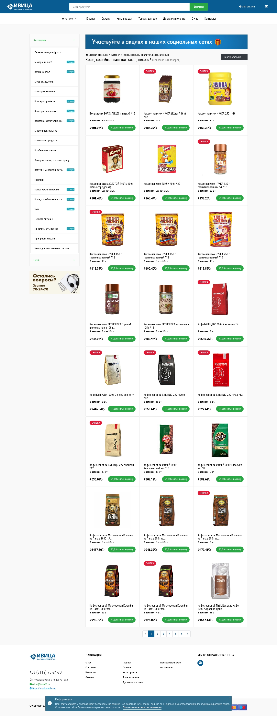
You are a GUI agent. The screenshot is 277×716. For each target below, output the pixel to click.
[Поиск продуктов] (129, 7)
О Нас (195, 18)
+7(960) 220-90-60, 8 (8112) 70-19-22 (48, 679)
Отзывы (89, 677)
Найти (199, 6)
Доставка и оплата (174, 18)
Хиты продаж (124, 18)
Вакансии (90, 672)
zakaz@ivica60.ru (39, 684)
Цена (54, 260)
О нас (88, 662)
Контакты (210, 18)
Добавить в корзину (121, 127)
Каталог (67, 18)
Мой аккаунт (247, 6)
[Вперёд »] (188, 633)
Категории (54, 40)
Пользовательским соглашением (142, 707)
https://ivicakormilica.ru (42, 688)
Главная (90, 18)
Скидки (106, 18)
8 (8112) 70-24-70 (45, 672)
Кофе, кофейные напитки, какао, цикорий (146, 54)
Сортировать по (233, 56)
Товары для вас (147, 18)
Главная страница (96, 54)
